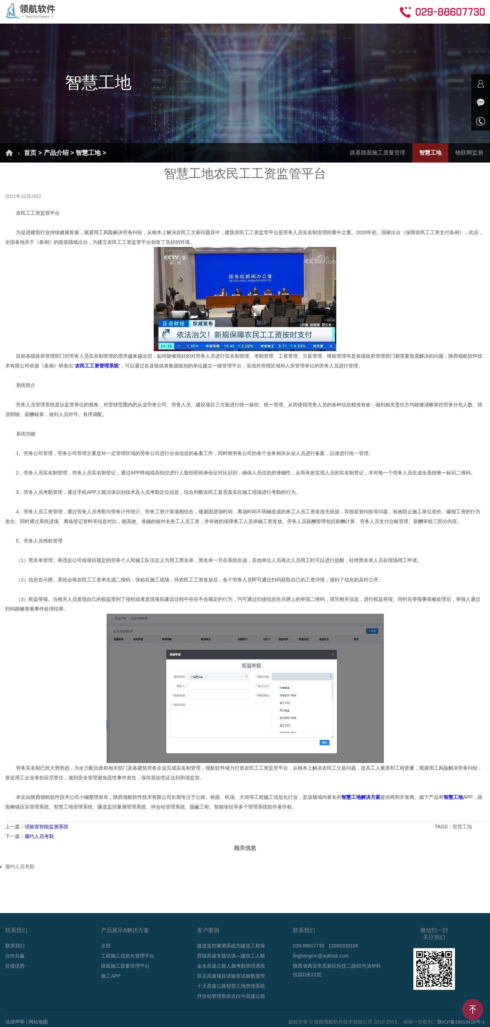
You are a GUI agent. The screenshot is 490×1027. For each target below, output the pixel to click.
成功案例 (200, 11)
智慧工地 (88, 152)
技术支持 (279, 11)
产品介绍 (160, 11)
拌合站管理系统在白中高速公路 (231, 996)
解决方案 (121, 11)
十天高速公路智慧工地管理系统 (231, 986)
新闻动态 (239, 11)
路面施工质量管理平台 (125, 966)
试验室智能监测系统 (46, 826)
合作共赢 (318, 11)
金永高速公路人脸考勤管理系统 (231, 966)
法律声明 (15, 1022)
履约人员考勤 (39, 836)
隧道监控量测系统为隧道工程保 (231, 946)
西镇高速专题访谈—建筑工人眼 (231, 956)
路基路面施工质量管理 (377, 153)
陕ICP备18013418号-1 (460, 1022)
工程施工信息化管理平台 (127, 956)
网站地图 (38, 1022)
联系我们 (15, 946)
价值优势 (15, 966)
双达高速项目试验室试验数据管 (231, 976)
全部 (106, 946)
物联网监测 (469, 153)
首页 (86, 11)
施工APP (110, 976)
